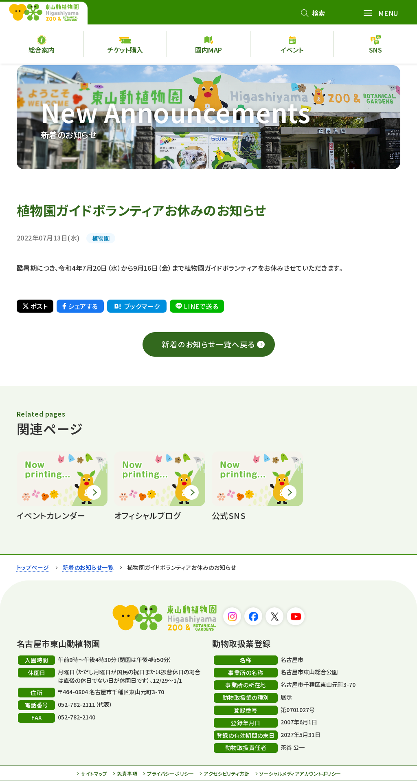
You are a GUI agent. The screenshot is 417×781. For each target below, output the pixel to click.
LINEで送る (197, 306)
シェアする (80, 306)
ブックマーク (136, 306)
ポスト (35, 306)
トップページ (33, 567)
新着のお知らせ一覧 (88, 567)
